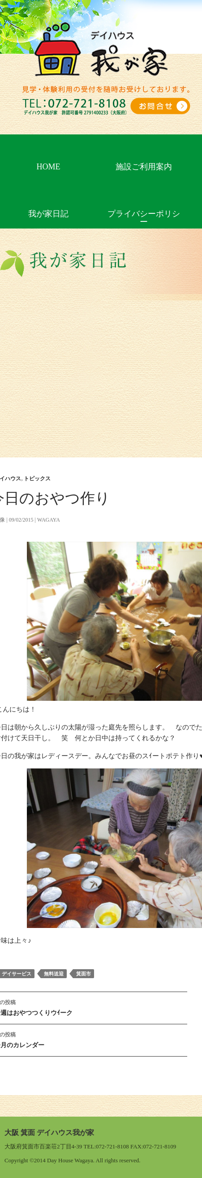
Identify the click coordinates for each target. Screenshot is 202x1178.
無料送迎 (54, 973)
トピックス (37, 478)
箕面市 (83, 973)
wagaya (48, 520)
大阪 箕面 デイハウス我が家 (49, 1132)
